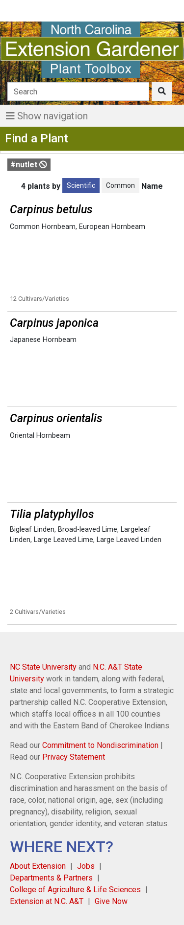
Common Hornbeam (43, 227)
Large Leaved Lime (63, 540)
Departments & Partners (51, 877)
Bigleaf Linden (32, 529)
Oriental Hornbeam (40, 435)
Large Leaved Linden (129, 540)
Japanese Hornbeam (43, 340)
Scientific (81, 185)
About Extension (38, 866)
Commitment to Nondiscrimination (100, 745)
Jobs (86, 866)
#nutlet (28, 164)
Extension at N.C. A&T (46, 901)
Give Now (111, 901)
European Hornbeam (112, 227)
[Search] (78, 91)
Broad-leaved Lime (87, 529)
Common (120, 185)
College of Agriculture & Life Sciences (75, 889)
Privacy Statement (73, 757)
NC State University (43, 667)
